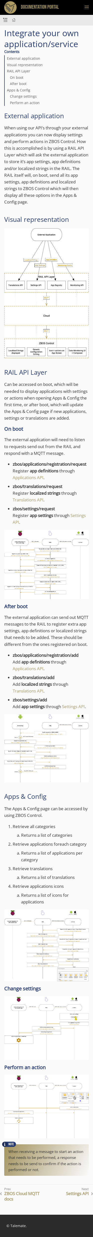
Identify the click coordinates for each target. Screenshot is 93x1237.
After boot (18, 83)
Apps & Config (18, 90)
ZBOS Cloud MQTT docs (21, 1196)
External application (23, 58)
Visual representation (25, 64)
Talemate (18, 1225)
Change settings (23, 96)
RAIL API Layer (18, 71)
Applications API (28, 477)
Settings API (73, 706)
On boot (16, 77)
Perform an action (25, 102)
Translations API (28, 500)
